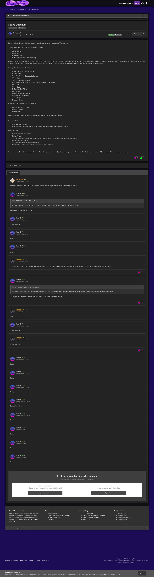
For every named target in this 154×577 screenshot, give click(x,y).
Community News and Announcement (59, 515)
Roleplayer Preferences (124, 517)
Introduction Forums (54, 517)
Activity (22, 9)
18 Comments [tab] (13, 173)
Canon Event (34, 201)
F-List (50, 63)
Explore (11, 9)
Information (34, 9)
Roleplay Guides (122, 519)
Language (8, 560)
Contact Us (31, 560)
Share (127, 34)
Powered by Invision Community (126, 562)
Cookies (38, 560)
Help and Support (88, 513)
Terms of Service (53, 513)
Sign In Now (108, 493)
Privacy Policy (23, 560)
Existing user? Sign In (126, 3)
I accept (143, 573)
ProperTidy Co (131, 559)
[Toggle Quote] (13, 201)
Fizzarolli (18, 33)
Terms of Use (45, 560)
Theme (15, 560)
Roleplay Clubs (122, 515)
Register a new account (45, 493)
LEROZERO (33, 287)
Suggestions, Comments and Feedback (94, 515)
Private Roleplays (122, 513)
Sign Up (137, 3)
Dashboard (51, 519)
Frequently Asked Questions (91, 517)
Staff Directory (87, 519)
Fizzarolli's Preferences (32, 35)
